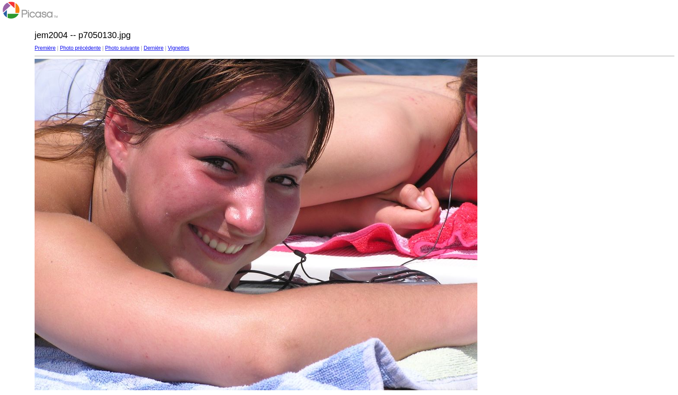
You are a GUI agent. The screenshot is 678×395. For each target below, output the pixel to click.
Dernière (153, 48)
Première (45, 48)
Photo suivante (122, 48)
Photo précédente (80, 48)
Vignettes (178, 48)
